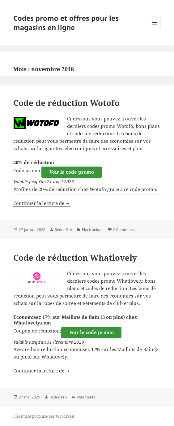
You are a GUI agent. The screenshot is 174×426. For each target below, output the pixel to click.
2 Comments (124, 229)
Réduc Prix (64, 229)
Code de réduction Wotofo (66, 102)
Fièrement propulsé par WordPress (43, 416)
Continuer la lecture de (41, 203)
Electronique (93, 229)
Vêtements (86, 397)
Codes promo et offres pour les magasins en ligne (66, 22)
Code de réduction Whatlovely (75, 257)
